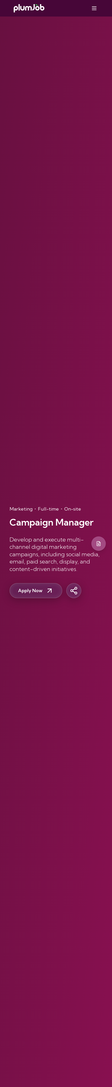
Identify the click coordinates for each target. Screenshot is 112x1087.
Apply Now (36, 590)
